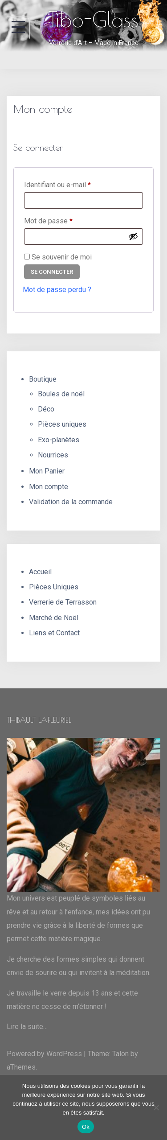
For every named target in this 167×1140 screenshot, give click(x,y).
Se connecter (52, 271)
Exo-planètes (58, 440)
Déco (46, 409)
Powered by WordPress (44, 1053)
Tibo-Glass (93, 19)
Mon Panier (47, 471)
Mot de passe (65, 219)
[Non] (155, 1107)
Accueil (40, 572)
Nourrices (53, 455)
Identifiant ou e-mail (74, 183)
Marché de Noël (53, 617)
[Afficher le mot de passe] (133, 236)
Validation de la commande (71, 502)
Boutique (43, 379)
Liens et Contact (54, 633)
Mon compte (48, 486)
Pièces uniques (62, 424)
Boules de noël (61, 394)
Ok (86, 1127)
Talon (120, 1053)
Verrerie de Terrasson (63, 602)
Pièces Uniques (53, 587)
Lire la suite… (27, 1026)
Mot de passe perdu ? (57, 289)
